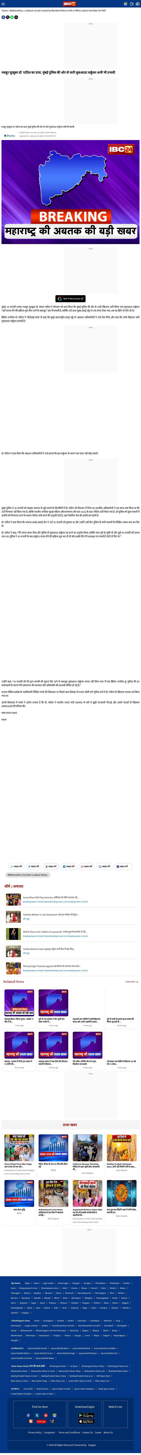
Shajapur (86, 1303)
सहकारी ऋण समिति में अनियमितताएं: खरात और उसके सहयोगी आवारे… (87, 1020)
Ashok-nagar (63, 1283)
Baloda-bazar (16, 1335)
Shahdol (74, 1303)
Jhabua (27, 1293)
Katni (65, 1288)
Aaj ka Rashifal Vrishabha (105, 1348)
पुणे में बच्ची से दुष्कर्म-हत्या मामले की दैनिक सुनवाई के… (120, 1020)
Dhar (112, 1293)
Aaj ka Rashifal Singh (66, 1353)
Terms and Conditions (69, 1433)
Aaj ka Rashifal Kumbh (37, 1348)
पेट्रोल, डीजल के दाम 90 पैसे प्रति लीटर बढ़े (53, 1165)
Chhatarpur (114, 1283)
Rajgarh (125, 1303)
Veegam (92, 1445)
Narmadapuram (84, 1293)
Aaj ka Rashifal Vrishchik (21, 1358)
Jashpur (45, 1325)
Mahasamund (26, 1330)
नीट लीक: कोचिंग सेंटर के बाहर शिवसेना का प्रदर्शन (84, 1063)
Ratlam (121, 1293)
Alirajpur (76, 1283)
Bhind (56, 1298)
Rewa (106, 1303)
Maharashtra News (19, 1371)
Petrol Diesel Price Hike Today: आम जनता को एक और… (18, 1165)
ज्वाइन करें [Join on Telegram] (68, 866)
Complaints (49, 1433)
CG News (74, 1366)
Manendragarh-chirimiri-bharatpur (51, 1330)
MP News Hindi (103, 1376)
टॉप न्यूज (26, 919)
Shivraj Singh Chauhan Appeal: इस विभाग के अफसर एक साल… (51, 966)
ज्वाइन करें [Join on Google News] (104, 866)
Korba (36, 1320)
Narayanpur (44, 1335)
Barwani (48, 1293)
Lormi (87, 1335)
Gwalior (126, 1283)
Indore (36, 1283)
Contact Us (88, 1433)
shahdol (125, 1308)
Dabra (122, 1288)
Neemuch (69, 1293)
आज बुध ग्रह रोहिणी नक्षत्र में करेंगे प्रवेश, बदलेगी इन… (121, 1211)
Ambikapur (95, 1320)
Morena (14, 1298)
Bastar (115, 1330)
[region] (91, 43)
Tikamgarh (15, 1293)
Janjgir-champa (31, 1325)
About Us (108, 1433)
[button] (3, 4)
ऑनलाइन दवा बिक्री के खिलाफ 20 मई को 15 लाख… (121, 1063)
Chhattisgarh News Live (117, 1366)
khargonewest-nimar (28, 1288)
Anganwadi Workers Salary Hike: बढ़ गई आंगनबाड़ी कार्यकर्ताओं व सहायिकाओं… (87, 1212)
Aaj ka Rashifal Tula (109, 1353)
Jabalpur (37, 1293)
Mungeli (14, 1340)
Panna (58, 1293)
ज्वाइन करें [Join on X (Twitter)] (51, 866)
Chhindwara (100, 1283)
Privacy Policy (35, 1433)
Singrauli (23, 1303)
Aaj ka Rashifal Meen (60, 1348)
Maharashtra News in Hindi (43, 1371)
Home (5, 11)
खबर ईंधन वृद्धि (19, 1209)
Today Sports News (106, 1389)
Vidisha (97, 1303)
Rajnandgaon (119, 1335)
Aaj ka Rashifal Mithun (20, 1353)
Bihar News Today (39, 1381)
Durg (118, 1320)
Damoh (94, 1288)
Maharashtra (16, 11)
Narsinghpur (100, 1293)
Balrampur (30, 1335)
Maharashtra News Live (94, 1371)
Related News (13, 981)
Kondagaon (48, 1320)
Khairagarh (122, 1325)
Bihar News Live (58, 1381)
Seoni (13, 1303)
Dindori (113, 1288)
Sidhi (56, 1308)
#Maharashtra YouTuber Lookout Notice (28, 875)
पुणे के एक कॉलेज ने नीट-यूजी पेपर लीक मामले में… (52, 1020)
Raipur (96, 1335)
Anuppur (87, 1283)
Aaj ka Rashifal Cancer (43, 1353)
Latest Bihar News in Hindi (80, 1381)
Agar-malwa (48, 1283)
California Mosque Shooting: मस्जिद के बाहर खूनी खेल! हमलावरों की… (86, 1167)
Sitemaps (41, 1421)
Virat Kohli (28, 1389)
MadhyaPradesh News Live (81, 1376)
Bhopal (47, 1298)
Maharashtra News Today (69, 1371)
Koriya (13, 1330)
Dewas (84, 1288)
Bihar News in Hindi (19, 1381)
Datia (103, 1288)
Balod (105, 1330)
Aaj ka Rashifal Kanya (88, 1353)
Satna (42, 1303)
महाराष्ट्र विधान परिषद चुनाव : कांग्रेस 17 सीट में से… (19, 1020)
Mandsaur (25, 1298)
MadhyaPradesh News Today (53, 1376)
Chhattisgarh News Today (92, 1366)
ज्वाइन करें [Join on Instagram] (86, 866)
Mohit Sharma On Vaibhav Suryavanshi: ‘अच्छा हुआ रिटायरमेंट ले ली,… (55, 932)
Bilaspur (95, 1330)
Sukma (67, 1335)
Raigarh (106, 1335)
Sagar (33, 1303)
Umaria (74, 1288)
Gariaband (108, 1325)
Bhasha (11, 136)
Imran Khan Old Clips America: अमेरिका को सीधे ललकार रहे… (51, 897)
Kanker (71, 1320)
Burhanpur (76, 1298)
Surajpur (57, 1335)
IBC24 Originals (87, 1173)
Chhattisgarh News (57, 1366)
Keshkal (60, 1320)
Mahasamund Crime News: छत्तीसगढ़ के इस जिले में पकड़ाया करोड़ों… (51, 1212)
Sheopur (52, 1303)
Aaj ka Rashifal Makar (45, 1358)
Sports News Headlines (84, 1389)
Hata (38, 1308)
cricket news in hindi (44, 1394)
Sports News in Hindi (61, 1389)
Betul (65, 1298)
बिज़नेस (53, 1170)
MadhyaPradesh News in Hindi (24, 1376)
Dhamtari (108, 1320)
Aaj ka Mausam (121, 1170)
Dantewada (16, 1325)
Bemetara (74, 1330)
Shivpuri (63, 1303)
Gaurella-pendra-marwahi (63, 1325)
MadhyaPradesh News (118, 1371)
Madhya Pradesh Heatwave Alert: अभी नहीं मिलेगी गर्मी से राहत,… (121, 1165)
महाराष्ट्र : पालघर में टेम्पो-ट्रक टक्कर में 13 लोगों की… (18, 1063)
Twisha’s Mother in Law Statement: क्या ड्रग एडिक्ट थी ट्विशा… (50, 914)
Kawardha (82, 1320)
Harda (114, 1298)
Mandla (37, 1298)
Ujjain (27, 1283)
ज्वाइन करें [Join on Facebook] (33, 866)
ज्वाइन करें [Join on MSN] (123, 866)
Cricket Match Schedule (21, 1394)
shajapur (25, 1313)
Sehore (124, 1298)
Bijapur (85, 1330)
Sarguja (77, 1335)
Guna (13, 1288)
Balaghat (88, 1298)
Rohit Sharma (42, 1389)
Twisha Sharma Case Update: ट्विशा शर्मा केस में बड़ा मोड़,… (49, 949)
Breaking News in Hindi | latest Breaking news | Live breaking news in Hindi (55, 901)
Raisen (115, 1303)
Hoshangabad (102, 1298)
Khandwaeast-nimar (50, 1288)
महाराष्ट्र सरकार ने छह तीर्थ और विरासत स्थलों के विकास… (53, 1063)
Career (98, 1433)
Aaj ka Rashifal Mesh (81, 1348)
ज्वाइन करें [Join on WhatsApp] (16, 866)
